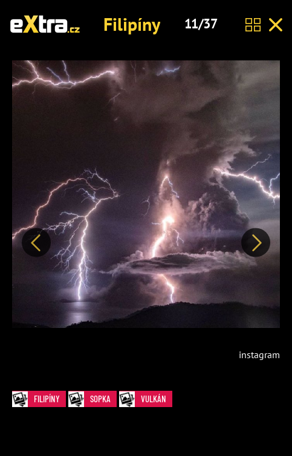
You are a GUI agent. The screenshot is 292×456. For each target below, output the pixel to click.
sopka (92, 399)
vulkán (145, 399)
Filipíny (131, 24)
